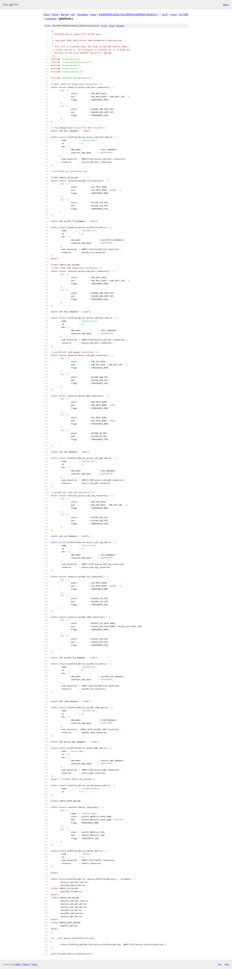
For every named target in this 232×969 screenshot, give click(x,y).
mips (173, 14)
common (51, 18)
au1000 (183, 14)
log (112, 25)
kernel (65, 14)
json (226, 964)
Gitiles (18, 964)
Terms (34, 964)
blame (120, 25)
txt (219, 964)
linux (47, 14)
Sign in (226, 4)
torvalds (82, 14)
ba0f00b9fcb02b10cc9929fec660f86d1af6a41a (128, 14)
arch (165, 14)
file (104, 25)
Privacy (25, 964)
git (73, 14)
